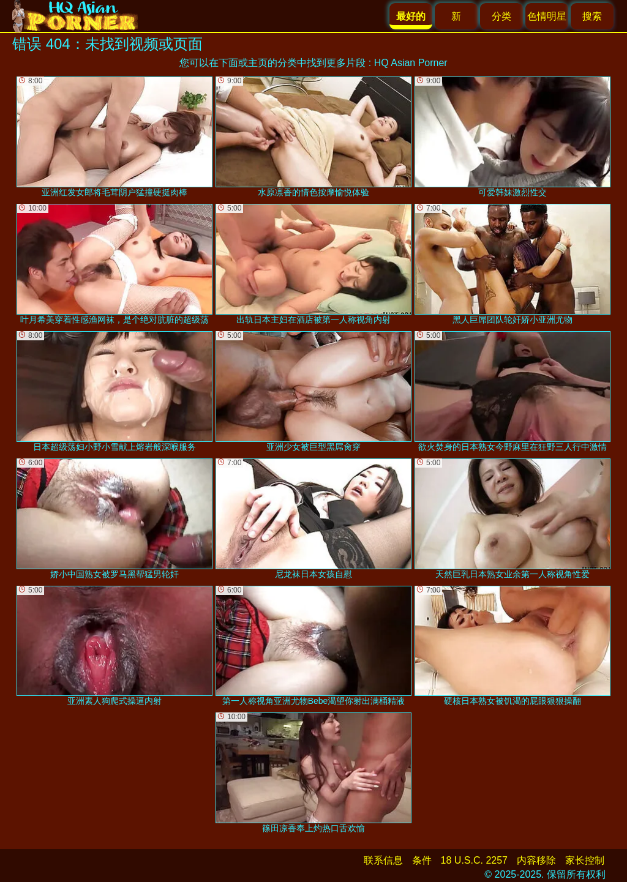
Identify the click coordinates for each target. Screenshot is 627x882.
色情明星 (546, 16)
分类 (501, 16)
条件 (422, 860)
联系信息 (383, 860)
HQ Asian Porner (411, 63)
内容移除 (536, 860)
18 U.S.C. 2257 (474, 860)
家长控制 (584, 860)
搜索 (592, 16)
